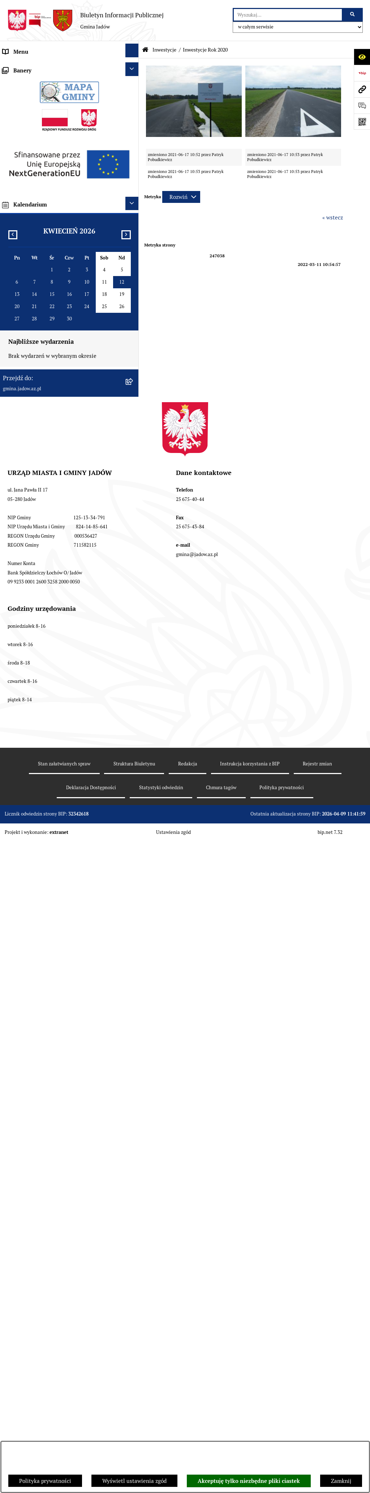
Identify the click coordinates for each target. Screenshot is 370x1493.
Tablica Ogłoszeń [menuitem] (24, 181)
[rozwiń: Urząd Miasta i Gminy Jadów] (133, 66)
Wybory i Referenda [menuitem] (27, 213)
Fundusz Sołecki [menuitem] (23, 295)
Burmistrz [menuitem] (15, 116)
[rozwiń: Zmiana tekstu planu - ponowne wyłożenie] (133, 662)
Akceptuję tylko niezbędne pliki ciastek (249, 1481)
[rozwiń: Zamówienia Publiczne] (133, 277)
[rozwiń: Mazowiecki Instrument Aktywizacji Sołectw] (133, 550)
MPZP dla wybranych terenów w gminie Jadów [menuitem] (59, 680)
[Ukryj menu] (132, 50)
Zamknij (341, 1481)
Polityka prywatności (45, 1481)
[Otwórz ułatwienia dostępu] (362, 57)
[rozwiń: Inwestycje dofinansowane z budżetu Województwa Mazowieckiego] (133, 518)
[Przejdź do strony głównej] (85, 20)
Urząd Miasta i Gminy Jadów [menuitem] (37, 68)
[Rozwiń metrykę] (181, 197)
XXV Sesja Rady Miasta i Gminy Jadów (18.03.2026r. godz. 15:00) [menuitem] (50, 729)
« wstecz (332, 217)
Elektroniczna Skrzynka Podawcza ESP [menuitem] (50, 149)
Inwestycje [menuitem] (16, 311)
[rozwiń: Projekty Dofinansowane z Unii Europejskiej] (133, 497)
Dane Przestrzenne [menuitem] (26, 246)
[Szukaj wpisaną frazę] (353, 15)
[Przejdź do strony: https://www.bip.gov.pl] (362, 73)
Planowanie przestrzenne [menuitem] (34, 609)
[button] (194, 135)
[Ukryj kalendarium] (132, 886)
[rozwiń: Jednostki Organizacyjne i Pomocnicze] (133, 131)
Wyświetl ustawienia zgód (134, 1481)
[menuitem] (69, 332)
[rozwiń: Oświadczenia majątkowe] (133, 261)
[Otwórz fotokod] (362, 122)
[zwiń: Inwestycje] (133, 310)
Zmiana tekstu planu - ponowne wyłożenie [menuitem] (55, 664)
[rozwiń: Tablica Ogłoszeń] (133, 180)
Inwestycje (164, 49)
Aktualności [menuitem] (18, 84)
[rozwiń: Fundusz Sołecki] (133, 293)
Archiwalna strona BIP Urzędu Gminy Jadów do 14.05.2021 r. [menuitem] (60, 702)
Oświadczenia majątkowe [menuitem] (34, 262)
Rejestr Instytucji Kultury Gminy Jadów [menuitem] (51, 230)
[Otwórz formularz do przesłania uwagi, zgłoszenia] (362, 105)
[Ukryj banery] (132, 752)
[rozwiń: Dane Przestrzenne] (133, 245)
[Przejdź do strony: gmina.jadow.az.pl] (362, 89)
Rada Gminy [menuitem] (18, 100)
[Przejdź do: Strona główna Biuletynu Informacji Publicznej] (145, 50)
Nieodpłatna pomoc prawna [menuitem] (36, 197)
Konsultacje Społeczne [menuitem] (30, 165)
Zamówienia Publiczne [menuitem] (31, 278)
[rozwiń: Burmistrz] (133, 115)
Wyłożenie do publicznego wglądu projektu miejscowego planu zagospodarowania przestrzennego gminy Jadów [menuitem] (55, 637)
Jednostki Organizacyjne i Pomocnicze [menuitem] (50, 132)
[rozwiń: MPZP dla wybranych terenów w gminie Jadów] (133, 679)
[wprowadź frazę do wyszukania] (288, 15)
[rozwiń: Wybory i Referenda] (133, 212)
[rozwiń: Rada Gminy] (133, 99)
